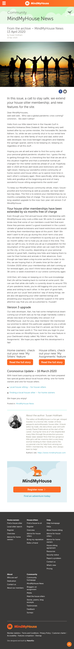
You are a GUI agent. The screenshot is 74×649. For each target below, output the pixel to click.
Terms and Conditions (30, 633)
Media (29, 593)
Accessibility (11, 636)
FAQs (49, 527)
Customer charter (59, 633)
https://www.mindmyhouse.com (52, 453)
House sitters (32, 520)
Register (10, 530)
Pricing (49, 569)
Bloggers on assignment (32, 588)
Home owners (13, 520)
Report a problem (54, 558)
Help (49, 520)
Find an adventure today (37, 496)
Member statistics (13, 633)
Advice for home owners (14, 538)
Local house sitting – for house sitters (27, 387)
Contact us (51, 562)
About (9, 574)
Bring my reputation (35, 539)
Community (32, 574)
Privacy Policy (45, 633)
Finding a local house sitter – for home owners (32, 392)
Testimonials (32, 606)
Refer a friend (32, 543)
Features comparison (26, 636)
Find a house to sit (34, 523)
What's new (51, 565)
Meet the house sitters (36, 596)
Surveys (30, 613)
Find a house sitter (14, 523)
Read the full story (20, 362)
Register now (37, 489)
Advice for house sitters (34, 534)
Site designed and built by (20, 641)
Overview (11, 533)
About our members (15, 588)
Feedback (31, 609)
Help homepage (53, 523)
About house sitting (54, 530)
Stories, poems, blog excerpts (35, 601)
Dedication (11, 581)
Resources (51, 551)
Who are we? (12, 577)
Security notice (53, 555)
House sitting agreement (52, 546)
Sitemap (38, 636)
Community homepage (32, 578)
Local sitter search (14, 527)
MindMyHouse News (25, 403)
